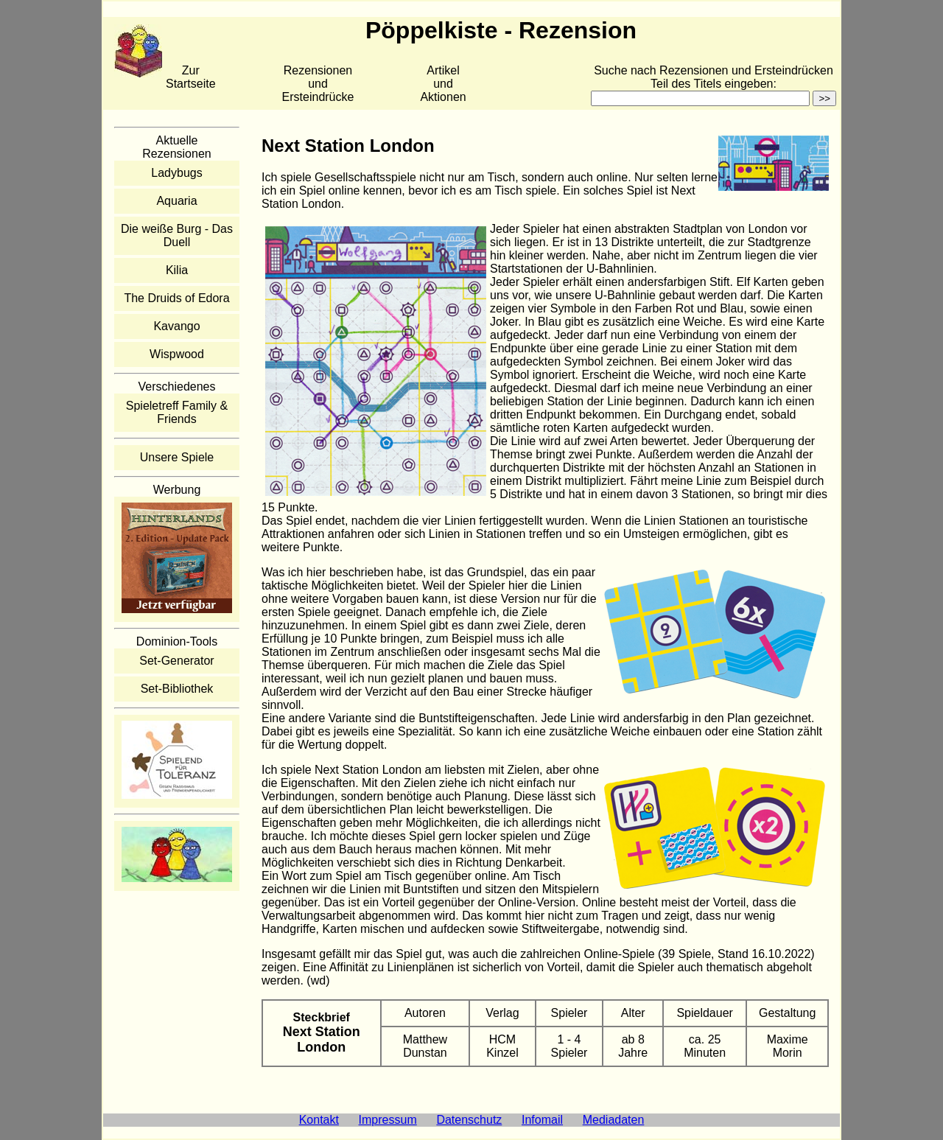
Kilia (177, 270)
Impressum (388, 1119)
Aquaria (176, 201)
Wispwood (177, 354)
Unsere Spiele (177, 457)
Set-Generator (176, 660)
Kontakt (319, 1119)
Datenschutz (469, 1119)
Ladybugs (176, 173)
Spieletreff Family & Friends (177, 412)
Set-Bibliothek (177, 688)
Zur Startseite (191, 77)
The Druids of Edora (176, 298)
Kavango (176, 326)
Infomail (542, 1119)
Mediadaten (614, 1119)
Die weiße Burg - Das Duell (177, 235)
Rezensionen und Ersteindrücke (318, 83)
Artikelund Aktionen (443, 83)
